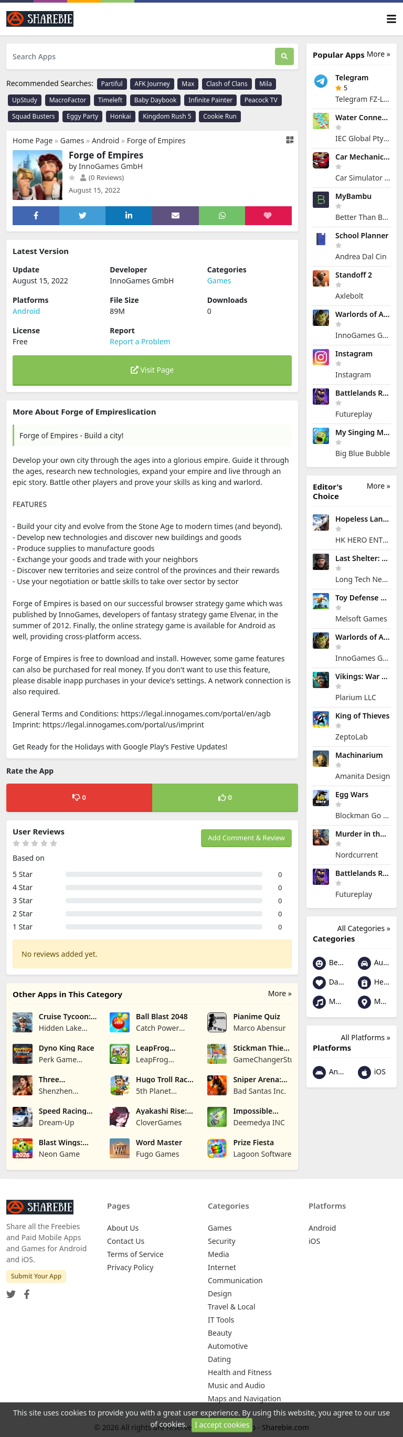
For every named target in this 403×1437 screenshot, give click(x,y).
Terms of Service (135, 1254)
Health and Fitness (374, 982)
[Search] (284, 56)
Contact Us (125, 1241)
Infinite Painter (210, 100)
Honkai (120, 116)
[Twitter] (11, 1291)
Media (218, 1254)
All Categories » (363, 928)
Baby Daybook (155, 100)
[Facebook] (24, 1291)
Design (220, 1293)
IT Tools (221, 1320)
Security (222, 1241)
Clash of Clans (227, 83)
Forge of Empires (156, 140)
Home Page (32, 140)
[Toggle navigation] (391, 19)
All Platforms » (365, 1037)
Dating (329, 982)
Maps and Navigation (374, 1002)
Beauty (329, 963)
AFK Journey (151, 83)
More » (280, 993)
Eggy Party (82, 116)
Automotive (374, 963)
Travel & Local (232, 1307)
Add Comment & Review (246, 837)
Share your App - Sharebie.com (256, 1427)
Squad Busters (33, 116)
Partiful (112, 83)
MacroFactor (68, 100)
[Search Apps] (140, 56)
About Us (123, 1228)
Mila (265, 83)
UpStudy (24, 100)
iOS (372, 1072)
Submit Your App (36, 1276)
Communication (235, 1280)
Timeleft (110, 100)
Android (105, 140)
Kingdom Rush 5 (167, 116)
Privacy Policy (130, 1267)
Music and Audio (329, 1002)
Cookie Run (220, 116)
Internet (222, 1267)
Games (72, 140)
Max (188, 83)
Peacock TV (261, 100)
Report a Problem (140, 341)
